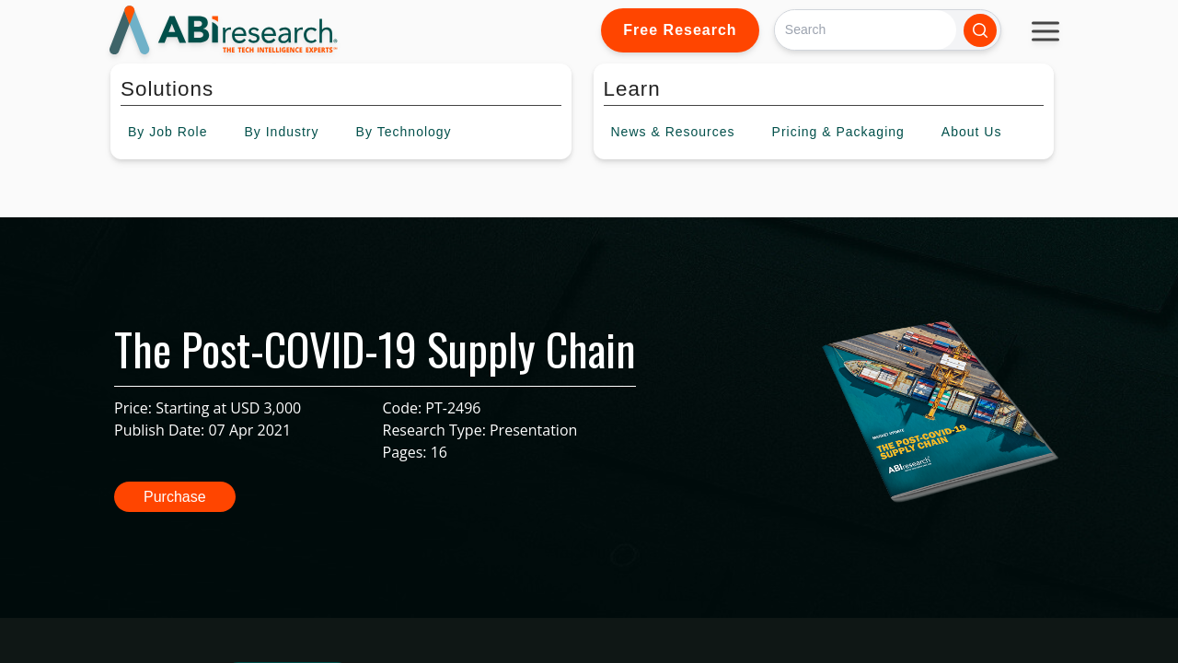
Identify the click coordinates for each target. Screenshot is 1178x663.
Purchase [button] (175, 497)
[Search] (865, 30)
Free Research (679, 30)
